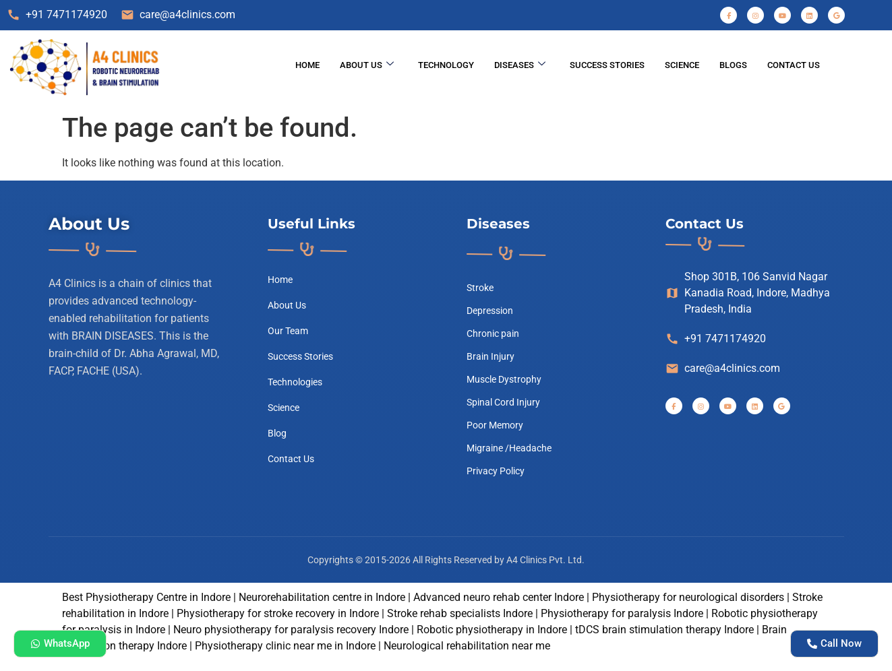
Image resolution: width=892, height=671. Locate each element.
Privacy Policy (496, 471)
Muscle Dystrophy (504, 379)
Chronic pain (493, 333)
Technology (446, 65)
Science (283, 407)
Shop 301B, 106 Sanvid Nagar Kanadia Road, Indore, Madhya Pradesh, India (747, 292)
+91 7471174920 (57, 15)
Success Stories (607, 65)
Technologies (295, 382)
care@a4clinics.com (178, 15)
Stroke (480, 287)
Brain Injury (490, 356)
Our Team (288, 330)
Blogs (733, 65)
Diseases (519, 65)
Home (307, 65)
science (682, 65)
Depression (490, 310)
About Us (367, 65)
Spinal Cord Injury (503, 402)
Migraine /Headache (509, 448)
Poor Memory (495, 425)
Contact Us (793, 65)
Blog (277, 433)
